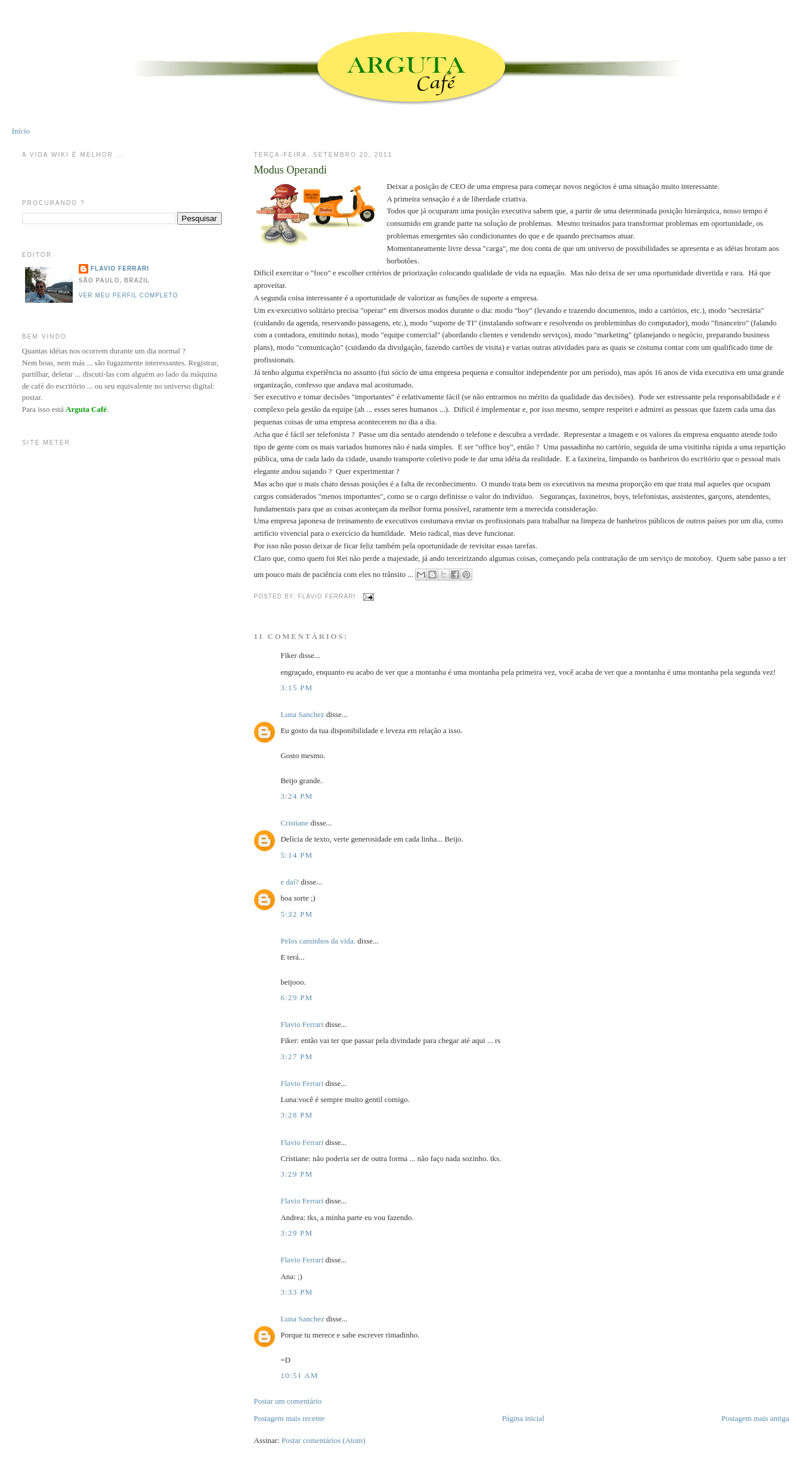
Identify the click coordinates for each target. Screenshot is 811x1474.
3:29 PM (296, 1173)
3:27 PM (296, 1056)
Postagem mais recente (288, 1418)
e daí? (289, 881)
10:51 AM (299, 1375)
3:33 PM (296, 1291)
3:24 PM (296, 796)
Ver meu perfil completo (128, 295)
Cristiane (294, 822)
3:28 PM (296, 1114)
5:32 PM (296, 914)
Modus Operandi (290, 170)
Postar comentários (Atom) (323, 1440)
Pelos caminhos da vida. (317, 940)
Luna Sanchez (302, 714)
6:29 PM (296, 997)
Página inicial (523, 1418)
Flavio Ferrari (301, 1024)
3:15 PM (296, 687)
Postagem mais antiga (755, 1418)
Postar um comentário (287, 1401)
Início (21, 130)
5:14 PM (296, 855)
